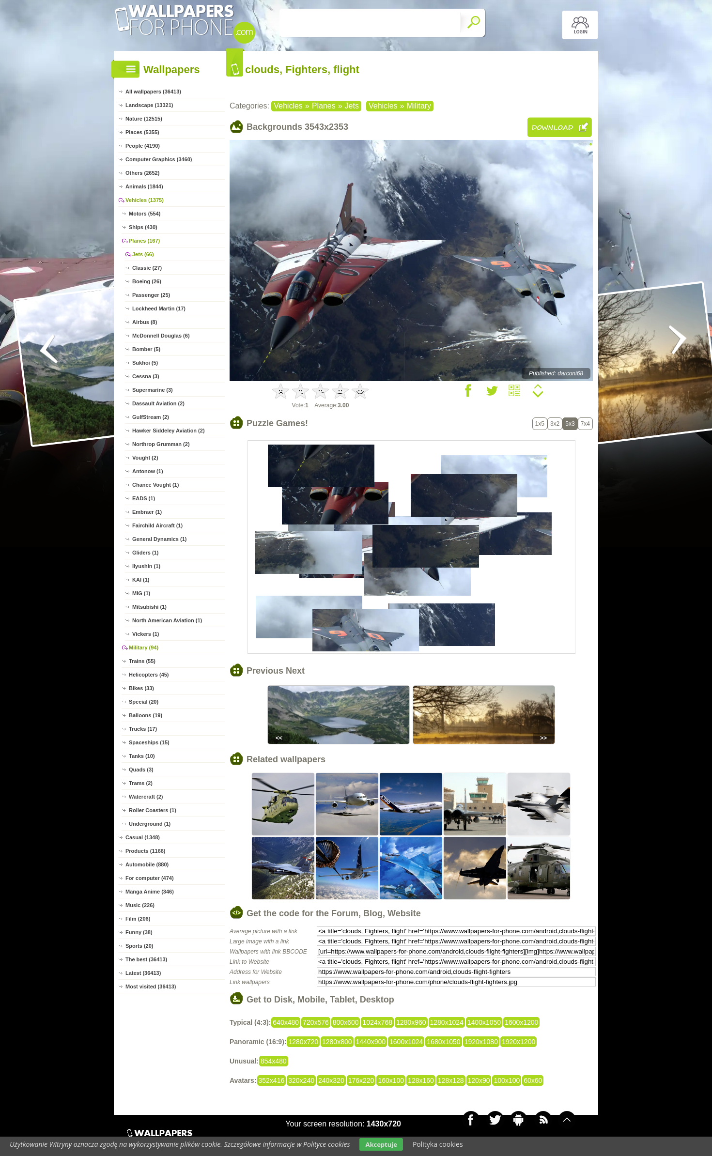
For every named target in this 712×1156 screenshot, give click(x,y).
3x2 (554, 423)
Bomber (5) (146, 349)
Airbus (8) (144, 322)
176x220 (361, 1080)
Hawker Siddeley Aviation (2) (168, 430)
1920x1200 (518, 1042)
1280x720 (303, 1042)
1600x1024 (406, 1042)
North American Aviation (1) (167, 620)
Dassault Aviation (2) (158, 403)
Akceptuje (381, 1144)
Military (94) (143, 647)
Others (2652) (142, 173)
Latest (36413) (143, 973)
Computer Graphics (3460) (158, 159)
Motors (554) (144, 213)
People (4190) (142, 146)
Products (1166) (145, 851)
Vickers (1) (145, 634)
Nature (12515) (143, 119)
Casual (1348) (142, 837)
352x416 (272, 1080)
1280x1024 (447, 1022)
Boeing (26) (146, 281)
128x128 (451, 1080)
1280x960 (411, 1022)
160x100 (391, 1080)
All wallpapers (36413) (153, 91)
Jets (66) (143, 254)
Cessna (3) (145, 376)
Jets (352, 106)
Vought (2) (145, 458)
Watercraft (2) (146, 797)
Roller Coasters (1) (152, 810)
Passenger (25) (151, 295)
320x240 (301, 1080)
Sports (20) (139, 946)
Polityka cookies (438, 1144)
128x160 (421, 1080)
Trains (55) (142, 661)
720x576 (316, 1022)
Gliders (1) (145, 552)
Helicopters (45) (149, 675)
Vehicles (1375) (144, 200)
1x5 (539, 423)
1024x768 (377, 1022)
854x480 (274, 1061)
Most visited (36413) (150, 986)
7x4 (585, 423)
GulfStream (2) (150, 417)
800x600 (346, 1022)
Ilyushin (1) (146, 566)
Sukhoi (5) (145, 363)
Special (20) (143, 702)
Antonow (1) (147, 471)
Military (418, 106)
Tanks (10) (142, 756)
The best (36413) (146, 959)
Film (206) (137, 919)
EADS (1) (143, 498)
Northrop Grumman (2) (161, 444)
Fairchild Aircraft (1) (157, 525)
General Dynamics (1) (159, 539)
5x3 (569, 423)
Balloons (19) (145, 715)
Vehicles (288, 106)
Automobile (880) (147, 864)
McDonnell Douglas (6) (161, 336)
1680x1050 (443, 1042)
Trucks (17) (143, 729)
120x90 (479, 1080)
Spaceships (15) (149, 742)
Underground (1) (149, 824)
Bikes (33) (141, 688)
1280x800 (337, 1042)
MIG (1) (141, 593)
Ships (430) (143, 227)
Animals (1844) (144, 186)
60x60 (533, 1080)
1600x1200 (521, 1022)
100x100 (507, 1080)
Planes (324, 106)
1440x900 (371, 1042)
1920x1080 (481, 1042)
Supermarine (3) (152, 390)
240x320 (331, 1080)
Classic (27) (147, 268)
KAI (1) (140, 580)
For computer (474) (149, 878)
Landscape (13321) (149, 105)
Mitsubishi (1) (149, 607)
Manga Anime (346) (149, 891)
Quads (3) (141, 769)
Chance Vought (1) (155, 485)
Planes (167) (144, 241)
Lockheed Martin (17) (159, 308)
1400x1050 (484, 1022)
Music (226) (140, 905)
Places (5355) (142, 132)
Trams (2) (141, 783)
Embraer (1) (147, 512)
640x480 (286, 1022)
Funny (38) (139, 932)
